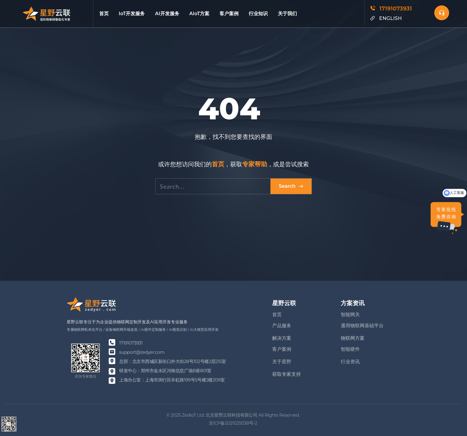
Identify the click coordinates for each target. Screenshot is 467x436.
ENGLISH (390, 18)
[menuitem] (103, 13)
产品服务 (281, 325)
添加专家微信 (85, 376)
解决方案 (281, 338)
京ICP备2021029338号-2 (233, 423)
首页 (277, 314)
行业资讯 (350, 361)
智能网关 (350, 314)
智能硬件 (350, 349)
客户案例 (281, 349)
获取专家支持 (286, 374)
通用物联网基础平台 (362, 325)
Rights (271, 415)
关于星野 (281, 361)
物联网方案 (353, 338)
